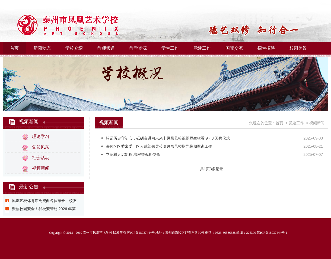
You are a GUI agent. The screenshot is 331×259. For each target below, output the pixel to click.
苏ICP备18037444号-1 (272, 233)
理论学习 (40, 136)
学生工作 (170, 48)
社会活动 (40, 157)
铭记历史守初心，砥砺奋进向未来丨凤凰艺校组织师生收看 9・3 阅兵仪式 (168, 138)
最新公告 (29, 186)
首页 (14, 48)
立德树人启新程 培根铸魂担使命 (133, 154)
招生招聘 (266, 48)
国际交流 (234, 48)
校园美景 (298, 48)
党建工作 (202, 48)
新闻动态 (42, 48)
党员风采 (40, 147)
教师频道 (106, 48)
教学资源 (138, 48)
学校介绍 (74, 48)
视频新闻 (29, 121)
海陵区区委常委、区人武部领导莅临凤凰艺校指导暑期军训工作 (159, 146)
